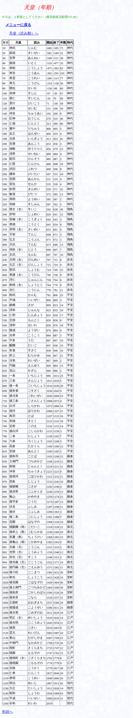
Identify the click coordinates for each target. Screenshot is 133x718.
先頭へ (7, 712)
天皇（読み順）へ (23, 33)
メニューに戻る (18, 25)
